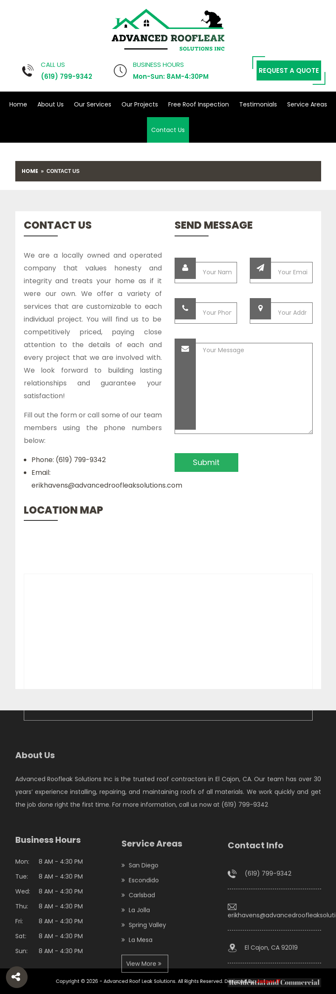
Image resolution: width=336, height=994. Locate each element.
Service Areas (307, 104)
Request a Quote (289, 70)
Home (18, 104)
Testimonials (258, 104)
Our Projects (139, 104)
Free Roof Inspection (198, 104)
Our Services (92, 104)
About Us (50, 104)
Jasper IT (246, 981)
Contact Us (168, 130)
